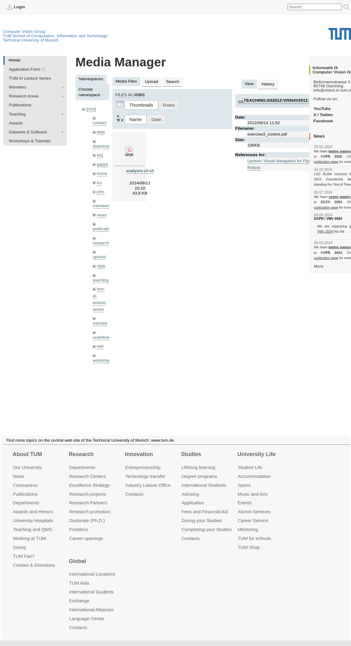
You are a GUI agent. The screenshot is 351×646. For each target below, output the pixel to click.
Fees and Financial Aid (204, 504)
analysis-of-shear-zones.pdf (153, 170)
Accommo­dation (254, 468)
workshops (103, 360)
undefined (102, 337)
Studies (191, 447)
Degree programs (199, 468)
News (18, 468)
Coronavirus (25, 477)
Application (192, 495)
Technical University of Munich (30, 40)
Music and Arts (253, 486)
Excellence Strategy (89, 477)
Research (81, 447)
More (318, 266)
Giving (19, 539)
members (101, 205)
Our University (27, 460)
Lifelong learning (198, 460)
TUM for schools (254, 531)
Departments (26, 495)
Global (77, 554)
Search (172, 81)
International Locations (92, 566)
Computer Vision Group (24, 31)
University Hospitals (33, 513)
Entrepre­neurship (143, 460)
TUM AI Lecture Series (30, 78)
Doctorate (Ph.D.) (87, 513)
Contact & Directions (34, 557)
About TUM (27, 447)
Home (15, 60)
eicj (100, 155)
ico (99, 182)
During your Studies (201, 513)
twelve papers (340, 151)
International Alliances (91, 602)
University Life (256, 447)
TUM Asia (79, 575)
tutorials (100, 323)
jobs (100, 191)
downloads (103, 146)
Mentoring (248, 522)
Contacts (134, 486)
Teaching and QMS (32, 522)
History (268, 84)
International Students (203, 477)
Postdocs (78, 522)
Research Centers (87, 468)
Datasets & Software (28, 132)
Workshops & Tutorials (30, 141)
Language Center (87, 611)
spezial (99, 256)
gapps (102, 164)
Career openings (86, 531)
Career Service (253, 513)
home (102, 173)
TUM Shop (248, 539)
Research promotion (90, 504)
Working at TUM (29, 531)
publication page (326, 161)
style (101, 266)
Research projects (87, 486)
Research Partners (88, 495)
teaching (100, 280)
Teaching (17, 114)
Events (245, 495)
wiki (100, 346)
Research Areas (24, 96)
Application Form (24, 69)
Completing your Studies (206, 522)
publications (104, 228)
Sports (244, 477)
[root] (91, 109)
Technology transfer (145, 468)
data (101, 132)
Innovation (139, 447)
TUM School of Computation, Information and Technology (55, 35)
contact (99, 122)
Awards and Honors (33, 504)
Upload (151, 81)
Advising (190, 486)
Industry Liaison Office (148, 477)
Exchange (79, 593)
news (102, 215)
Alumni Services (254, 504)
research (101, 243)
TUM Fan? (24, 548)
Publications (20, 105)
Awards (16, 123)
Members (17, 87)
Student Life (250, 460)
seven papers (340, 197)
